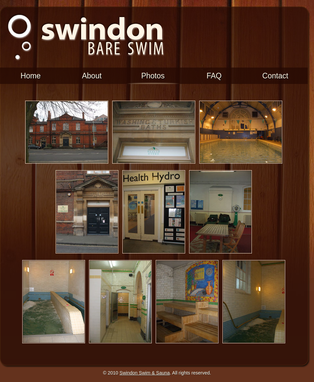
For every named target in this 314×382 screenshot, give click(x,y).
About (91, 75)
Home (31, 75)
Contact (275, 75)
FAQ (213, 75)
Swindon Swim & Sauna (144, 372)
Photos (153, 75)
